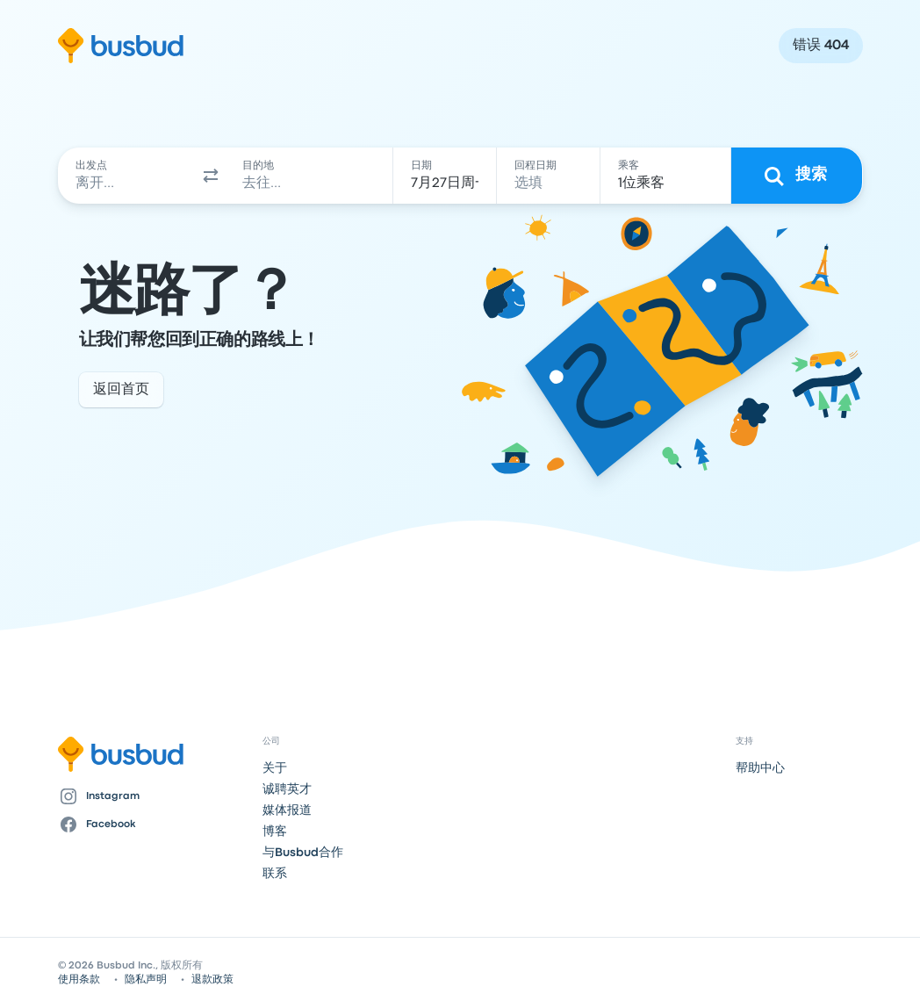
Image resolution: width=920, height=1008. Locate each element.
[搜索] (797, 176)
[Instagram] (153, 796)
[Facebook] (153, 824)
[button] (210, 175)
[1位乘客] (665, 175)
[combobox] (127, 175)
